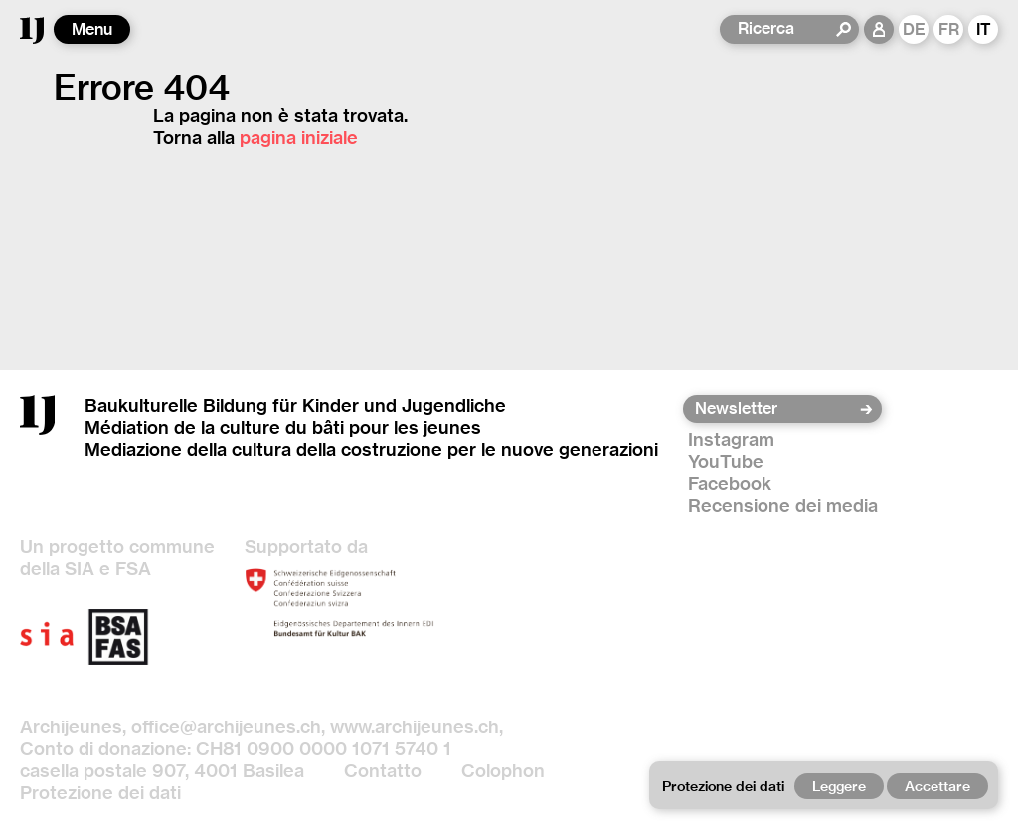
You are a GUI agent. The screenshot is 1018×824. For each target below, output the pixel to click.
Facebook (729, 483)
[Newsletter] (776, 409)
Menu (92, 29)
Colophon (503, 770)
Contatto (383, 770)
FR (948, 29)
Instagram (731, 439)
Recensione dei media (783, 505)
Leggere (839, 786)
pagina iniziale (299, 137)
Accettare (937, 786)
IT (983, 29)
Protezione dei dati (100, 792)
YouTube (726, 461)
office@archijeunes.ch (226, 727)
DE (914, 29)
